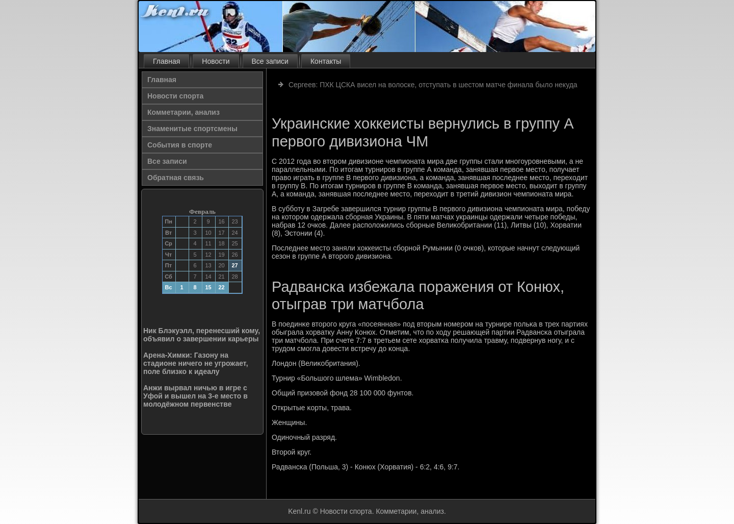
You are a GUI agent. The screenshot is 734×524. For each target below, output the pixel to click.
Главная (166, 61)
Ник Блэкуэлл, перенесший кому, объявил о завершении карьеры (201, 335)
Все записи (270, 61)
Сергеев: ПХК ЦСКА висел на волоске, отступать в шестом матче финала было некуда (433, 85)
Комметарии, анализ (183, 112)
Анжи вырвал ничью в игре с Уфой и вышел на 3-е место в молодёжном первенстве (195, 396)
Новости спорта (175, 96)
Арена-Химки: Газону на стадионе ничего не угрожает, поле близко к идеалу (195, 363)
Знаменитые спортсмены (192, 128)
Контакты (325, 61)
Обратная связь (175, 177)
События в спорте (179, 145)
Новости (215, 61)
